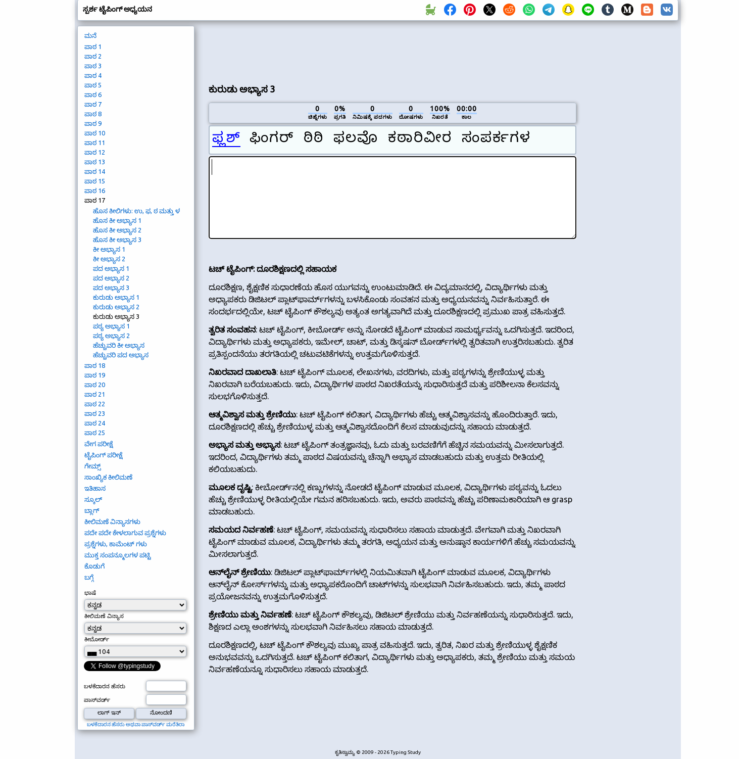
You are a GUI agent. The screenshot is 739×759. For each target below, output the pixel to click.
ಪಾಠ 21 (94, 394)
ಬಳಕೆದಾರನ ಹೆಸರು (104, 686)
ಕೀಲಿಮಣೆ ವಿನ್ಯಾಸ (104, 616)
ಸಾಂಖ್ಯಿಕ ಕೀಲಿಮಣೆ (108, 477)
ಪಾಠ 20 (94, 384)
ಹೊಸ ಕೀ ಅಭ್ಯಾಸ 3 (117, 239)
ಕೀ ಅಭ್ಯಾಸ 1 (109, 249)
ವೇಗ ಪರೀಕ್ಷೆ (98, 443)
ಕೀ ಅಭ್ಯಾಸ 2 (109, 258)
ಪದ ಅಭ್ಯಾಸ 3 (111, 287)
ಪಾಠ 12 (94, 152)
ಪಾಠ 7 (93, 104)
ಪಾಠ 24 (94, 422)
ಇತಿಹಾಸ (95, 488)
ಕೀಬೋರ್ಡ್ (96, 639)
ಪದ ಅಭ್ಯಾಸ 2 (111, 277)
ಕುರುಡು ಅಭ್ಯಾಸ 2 (116, 306)
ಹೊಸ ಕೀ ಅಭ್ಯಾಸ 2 (117, 229)
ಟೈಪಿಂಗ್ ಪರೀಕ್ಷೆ (103, 454)
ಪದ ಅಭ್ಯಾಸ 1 (111, 268)
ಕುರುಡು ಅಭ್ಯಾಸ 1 (116, 297)
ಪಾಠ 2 (93, 56)
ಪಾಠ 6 (93, 94)
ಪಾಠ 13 (94, 161)
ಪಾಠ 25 (94, 432)
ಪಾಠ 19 (94, 374)
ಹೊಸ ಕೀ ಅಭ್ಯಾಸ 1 (117, 220)
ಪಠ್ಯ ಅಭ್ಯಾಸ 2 (111, 335)
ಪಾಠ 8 (93, 113)
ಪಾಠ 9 (93, 123)
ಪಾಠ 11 (94, 142)
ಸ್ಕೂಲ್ (93, 499)
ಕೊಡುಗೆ (94, 566)
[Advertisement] (392, 51)
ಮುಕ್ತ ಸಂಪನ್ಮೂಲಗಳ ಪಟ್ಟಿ (117, 554)
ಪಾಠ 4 (93, 75)
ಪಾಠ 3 (93, 65)
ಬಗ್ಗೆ (88, 577)
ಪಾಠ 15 (94, 180)
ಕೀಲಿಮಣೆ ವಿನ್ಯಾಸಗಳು (112, 521)
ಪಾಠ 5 (93, 84)
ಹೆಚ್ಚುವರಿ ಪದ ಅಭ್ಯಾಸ (121, 354)
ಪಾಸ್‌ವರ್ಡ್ (97, 700)
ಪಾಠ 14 (94, 171)
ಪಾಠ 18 (94, 365)
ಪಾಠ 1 (93, 46)
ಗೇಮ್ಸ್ (92, 465)
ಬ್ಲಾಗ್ (91, 510)
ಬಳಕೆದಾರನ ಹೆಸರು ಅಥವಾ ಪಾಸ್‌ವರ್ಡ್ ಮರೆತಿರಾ (135, 724)
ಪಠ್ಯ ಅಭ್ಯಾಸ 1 (111, 325)
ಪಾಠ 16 (94, 190)
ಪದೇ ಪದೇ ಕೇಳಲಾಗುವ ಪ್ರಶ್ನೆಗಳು (125, 532)
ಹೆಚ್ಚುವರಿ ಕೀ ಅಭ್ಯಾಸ (118, 345)
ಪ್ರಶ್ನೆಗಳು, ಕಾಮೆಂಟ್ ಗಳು (115, 543)
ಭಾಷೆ (90, 593)
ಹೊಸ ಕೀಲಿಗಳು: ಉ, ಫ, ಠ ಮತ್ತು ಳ (136, 210)
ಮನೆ (90, 35)
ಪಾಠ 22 (94, 403)
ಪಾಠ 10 (94, 132)
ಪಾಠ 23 (94, 413)
